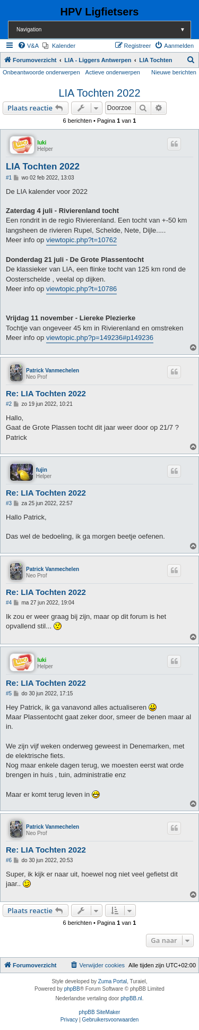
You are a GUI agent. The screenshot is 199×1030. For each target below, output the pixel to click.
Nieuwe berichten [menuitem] (173, 72)
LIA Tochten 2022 (99, 93)
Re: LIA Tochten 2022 (46, 393)
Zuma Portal (112, 981)
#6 (9, 860)
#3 (9, 503)
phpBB (72, 989)
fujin (41, 470)
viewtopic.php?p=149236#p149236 (99, 338)
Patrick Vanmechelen (52, 370)
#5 (9, 693)
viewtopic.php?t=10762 (81, 240)
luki (41, 143)
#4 (9, 603)
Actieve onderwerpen (112, 72)
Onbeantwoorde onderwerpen (41, 72)
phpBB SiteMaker (99, 1012)
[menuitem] (28, 45)
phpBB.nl (131, 998)
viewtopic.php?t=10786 (81, 289)
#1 (9, 178)
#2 (9, 404)
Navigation (103, 29)
